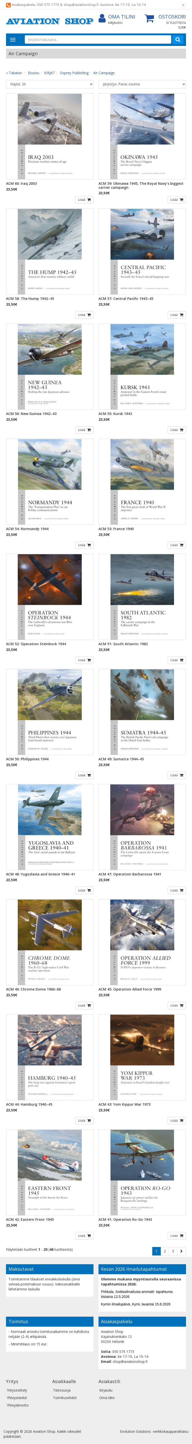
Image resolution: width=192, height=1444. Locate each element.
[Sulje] (183, 5)
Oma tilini (116, 16)
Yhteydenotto (18, 1405)
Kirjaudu (115, 22)
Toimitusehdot (65, 1397)
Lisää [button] (82, 200)
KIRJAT (49, 72)
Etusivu (33, 72)
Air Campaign (104, 72)
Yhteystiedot (17, 1397)
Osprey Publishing (74, 72)
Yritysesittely (17, 1390)
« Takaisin (14, 72)
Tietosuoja (61, 1390)
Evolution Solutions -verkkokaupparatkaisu (154, 1431)
